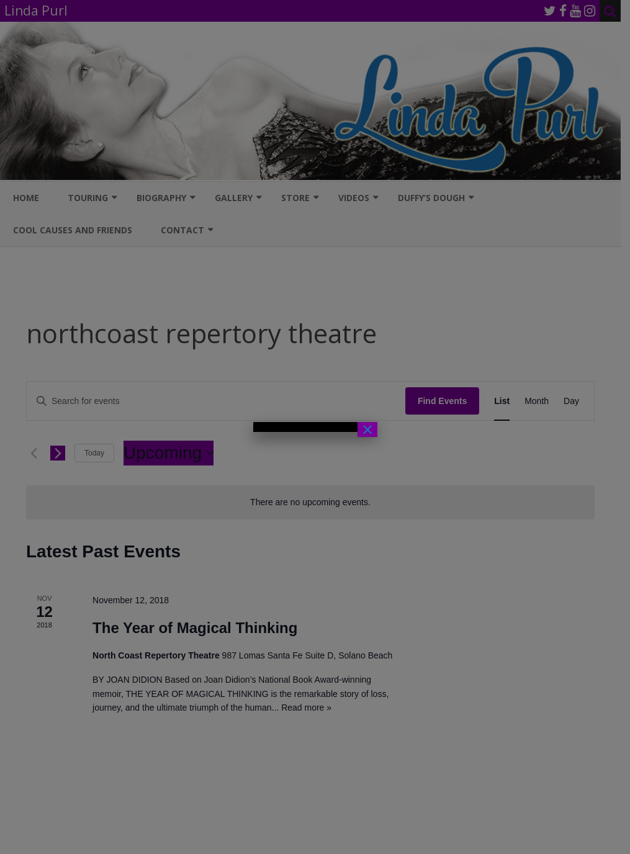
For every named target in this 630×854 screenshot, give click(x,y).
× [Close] (367, 429)
